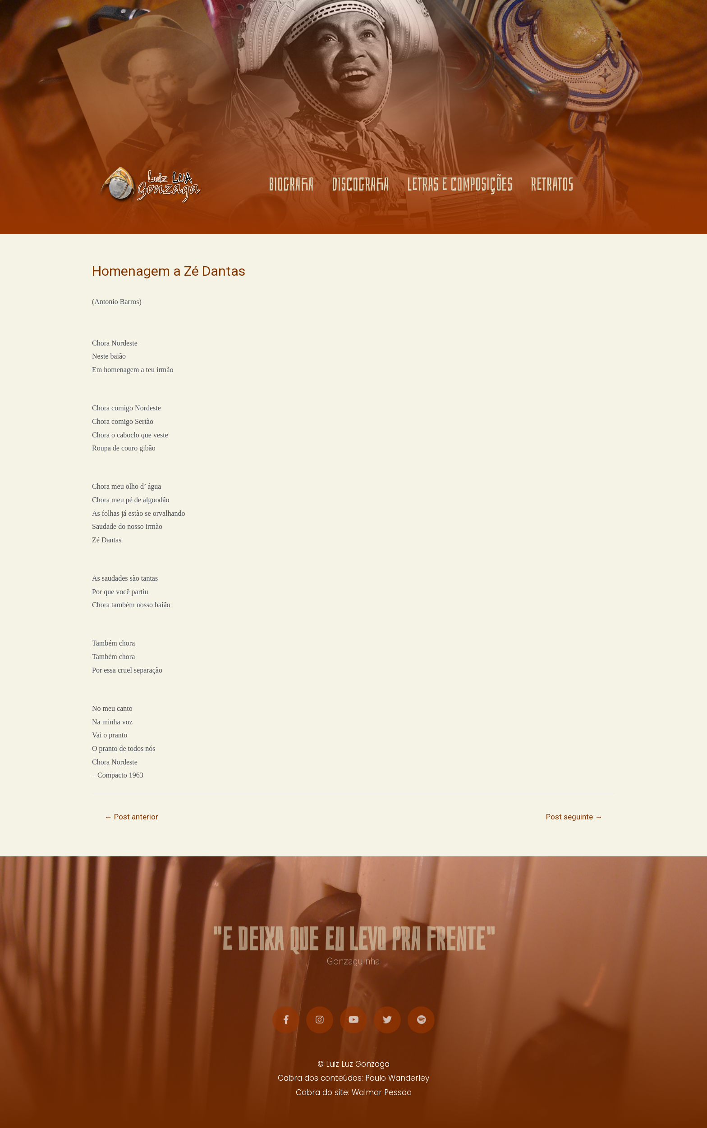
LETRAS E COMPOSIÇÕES (460, 186)
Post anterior (131, 816)
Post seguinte (574, 816)
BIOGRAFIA (291, 186)
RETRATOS (552, 186)
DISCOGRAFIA (360, 186)
